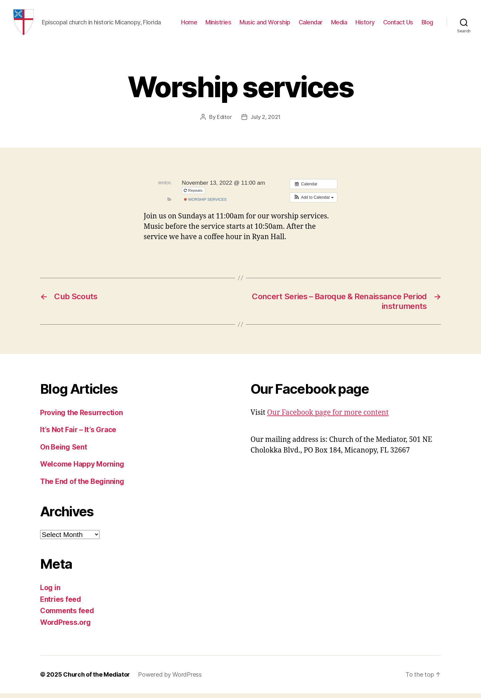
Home (189, 24)
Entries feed (60, 603)
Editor (224, 121)
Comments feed (67, 615)
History (365, 24)
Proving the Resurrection (81, 417)
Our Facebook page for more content (327, 416)
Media (339, 24)
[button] (313, 201)
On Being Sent (63, 451)
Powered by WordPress (170, 679)
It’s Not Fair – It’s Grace (78, 434)
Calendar (311, 24)
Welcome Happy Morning (82, 469)
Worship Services (205, 204)
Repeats (194, 195)
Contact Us (398, 24)
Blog (427, 24)
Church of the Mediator (96, 679)
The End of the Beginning (82, 486)
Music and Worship (264, 24)
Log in (50, 592)
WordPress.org (65, 627)
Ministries (218, 24)
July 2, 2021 (266, 121)
